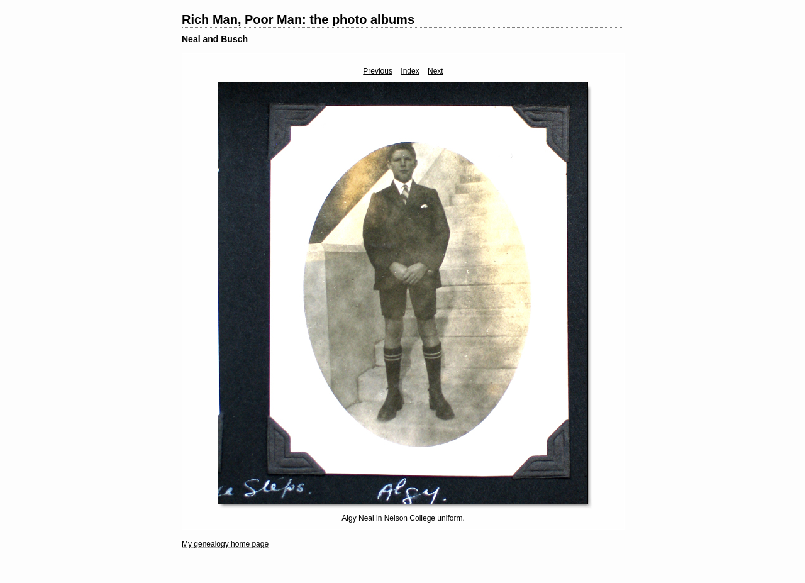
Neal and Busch (215, 39)
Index (410, 71)
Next (435, 71)
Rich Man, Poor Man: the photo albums (298, 19)
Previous (377, 71)
